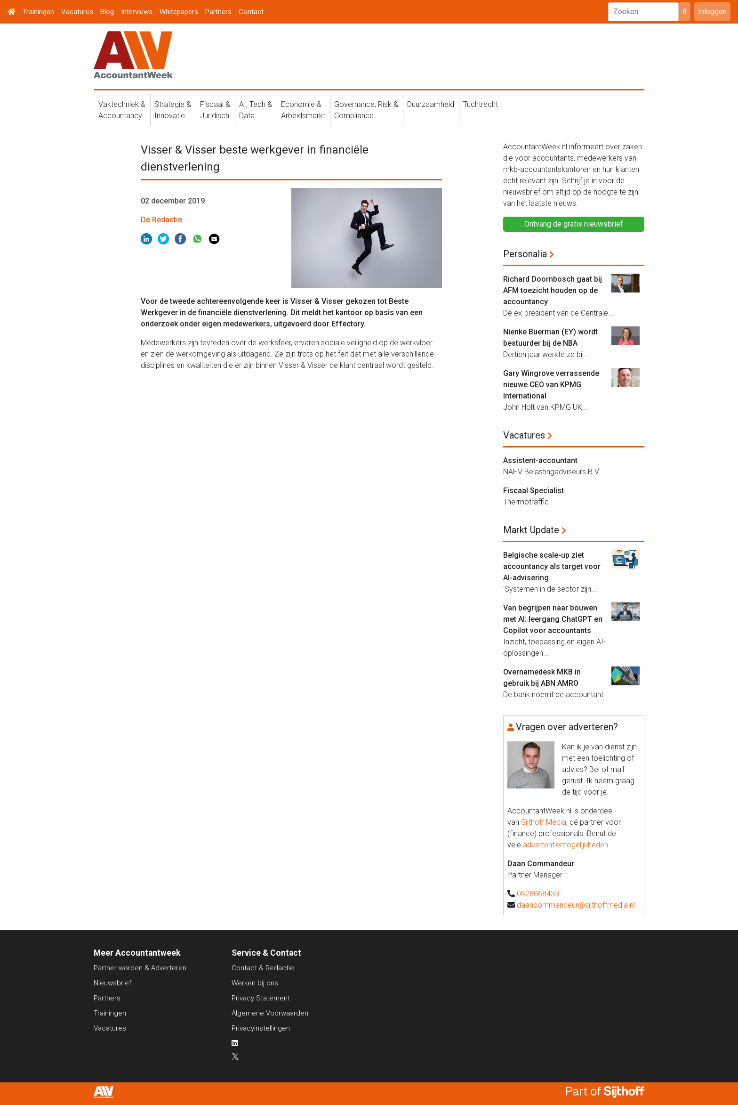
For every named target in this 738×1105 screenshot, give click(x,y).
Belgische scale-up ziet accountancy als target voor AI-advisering (552, 566)
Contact (251, 12)
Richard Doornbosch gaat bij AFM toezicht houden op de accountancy (552, 290)
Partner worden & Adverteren (140, 968)
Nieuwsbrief (112, 983)
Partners (218, 12)
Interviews (136, 12)
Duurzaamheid (430, 104)
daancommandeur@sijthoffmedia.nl (576, 905)
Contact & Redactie (263, 968)
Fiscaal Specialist (533, 490)
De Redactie (161, 219)
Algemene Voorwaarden (270, 1013)
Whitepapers (179, 12)
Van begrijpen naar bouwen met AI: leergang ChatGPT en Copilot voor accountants (552, 619)
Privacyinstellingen (261, 1028)
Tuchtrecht (480, 104)
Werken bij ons (255, 983)
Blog (107, 12)
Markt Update (531, 530)
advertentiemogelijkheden (565, 844)
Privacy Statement (261, 998)
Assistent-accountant (540, 460)
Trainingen (38, 12)
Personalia (525, 254)
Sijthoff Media (543, 822)
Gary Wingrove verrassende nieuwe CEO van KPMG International (551, 384)
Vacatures (77, 12)
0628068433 (538, 893)
